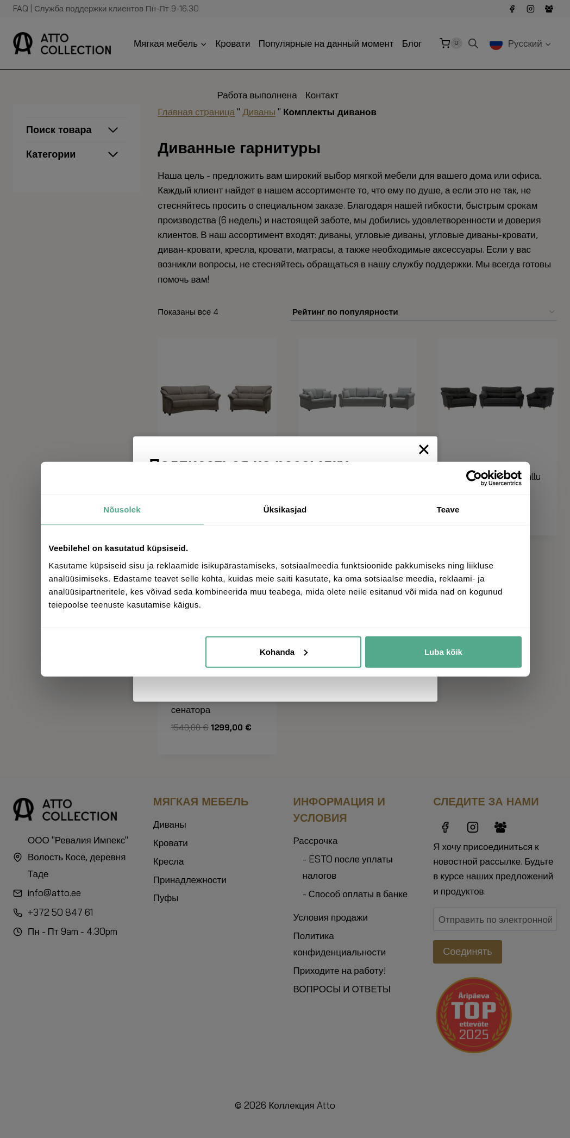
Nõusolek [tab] (121, 509)
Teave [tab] (448, 509)
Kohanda (284, 651)
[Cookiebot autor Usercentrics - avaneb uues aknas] (474, 478)
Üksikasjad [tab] (285, 509)
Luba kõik (443, 651)
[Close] (424, 449)
